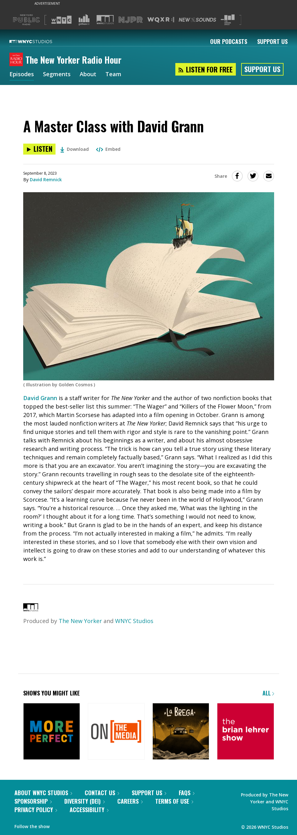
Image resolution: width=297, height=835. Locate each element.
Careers (130, 801)
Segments (57, 74)
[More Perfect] (51, 732)
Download (74, 149)
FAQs (186, 793)
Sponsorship (33, 801)
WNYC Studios (134, 621)
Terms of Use (174, 801)
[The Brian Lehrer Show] (245, 732)
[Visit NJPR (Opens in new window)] (131, 20)
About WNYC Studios (43, 793)
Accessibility (89, 810)
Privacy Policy (35, 810)
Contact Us (102, 793)
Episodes (21, 74)
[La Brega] (180, 732)
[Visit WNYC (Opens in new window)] (61, 20)
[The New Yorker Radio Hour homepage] (17, 60)
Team (113, 74)
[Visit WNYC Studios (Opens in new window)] (105, 19)
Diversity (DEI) (84, 801)
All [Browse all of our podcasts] (268, 693)
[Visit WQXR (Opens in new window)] (160, 20)
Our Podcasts (228, 41)
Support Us (272, 41)
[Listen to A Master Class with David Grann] (39, 149)
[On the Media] (116, 732)
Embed (108, 149)
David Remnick (46, 179)
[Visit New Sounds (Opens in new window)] (197, 20)
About (88, 74)
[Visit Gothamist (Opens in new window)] (84, 19)
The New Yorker (80, 621)
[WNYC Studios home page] (38, 41)
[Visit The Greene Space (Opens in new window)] (228, 19)
